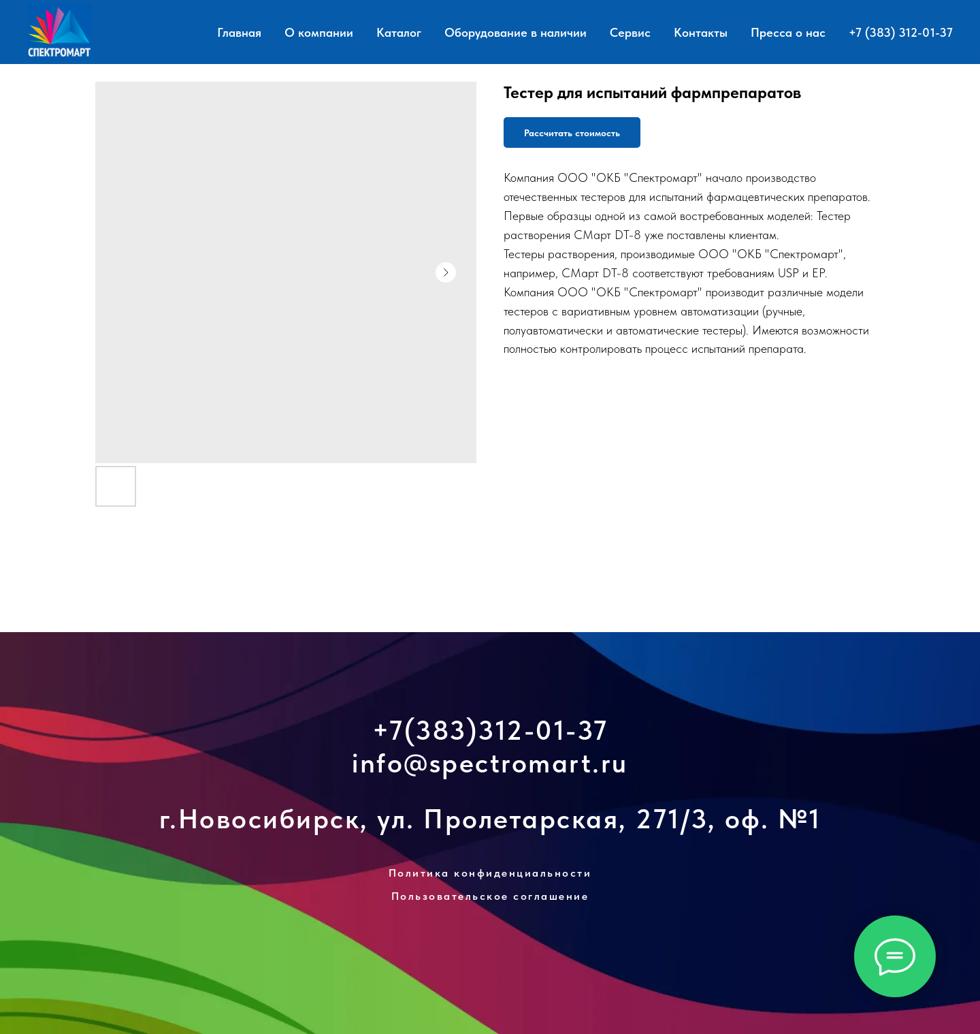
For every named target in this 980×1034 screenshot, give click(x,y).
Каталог (398, 32)
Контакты (701, 32)
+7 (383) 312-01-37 (901, 32)
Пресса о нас (788, 32)
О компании (318, 32)
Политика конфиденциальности (490, 872)
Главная (239, 32)
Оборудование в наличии (515, 32)
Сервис (630, 32)
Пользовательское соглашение (490, 896)
